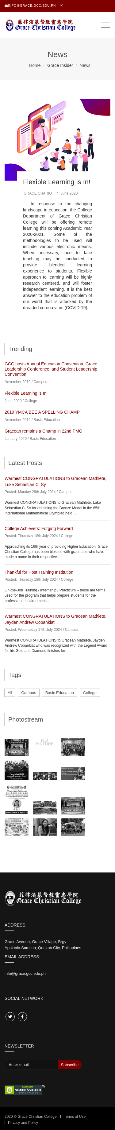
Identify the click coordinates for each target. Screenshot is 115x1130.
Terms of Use (75, 1116)
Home (34, 65)
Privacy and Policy (23, 1123)
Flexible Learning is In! (56, 182)
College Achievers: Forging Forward (39, 528)
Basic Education (47, 420)
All (10, 692)
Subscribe (70, 1064)
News (85, 65)
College (31, 401)
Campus (40, 382)
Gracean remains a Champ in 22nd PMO (43, 431)
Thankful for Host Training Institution (39, 572)
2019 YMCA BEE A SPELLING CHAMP (42, 412)
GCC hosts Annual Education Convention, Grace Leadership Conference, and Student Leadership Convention (51, 369)
